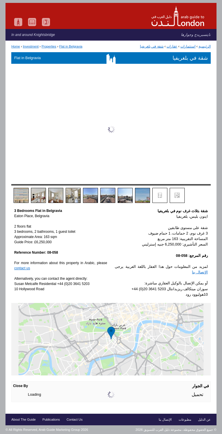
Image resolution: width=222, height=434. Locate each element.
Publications (51, 419)
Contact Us (74, 419)
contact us (22, 268)
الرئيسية (205, 46)
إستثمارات (187, 46)
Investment (31, 46)
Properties (49, 46)
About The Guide (23, 419)
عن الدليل (204, 419)
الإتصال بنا (200, 272)
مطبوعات (185, 419)
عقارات (171, 46)
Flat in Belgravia (70, 46)
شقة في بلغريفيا (152, 46)
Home (15, 46)
